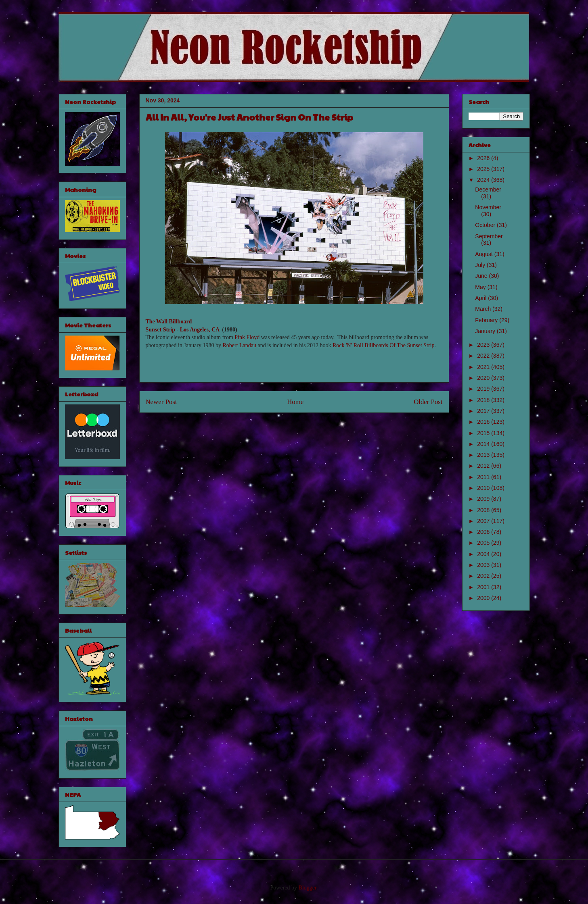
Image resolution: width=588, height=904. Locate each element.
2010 (484, 488)
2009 (484, 499)
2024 (484, 180)
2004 (484, 554)
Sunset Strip (161, 330)
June (482, 276)
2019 (484, 388)
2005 (484, 542)
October (486, 225)
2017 (484, 411)
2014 (484, 444)
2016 (484, 422)
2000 (484, 598)
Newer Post (161, 402)
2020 (484, 378)
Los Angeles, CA (200, 330)
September (488, 236)
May (481, 287)
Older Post (428, 402)
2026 (484, 158)
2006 (484, 532)
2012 (484, 465)
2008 (484, 510)
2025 (484, 169)
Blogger (307, 888)
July (481, 265)
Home (295, 402)
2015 (484, 433)
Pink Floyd (246, 337)
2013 (484, 455)
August (484, 254)
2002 (484, 576)
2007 (484, 521)
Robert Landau (239, 345)
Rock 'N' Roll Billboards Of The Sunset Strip (384, 345)
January (486, 331)
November (488, 207)
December (488, 189)
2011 (484, 477)
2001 (484, 587)
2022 (484, 355)
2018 (484, 400)
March (483, 309)
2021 (484, 367)
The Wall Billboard (169, 322)
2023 (484, 345)
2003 (484, 565)
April (481, 298)
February (487, 320)
